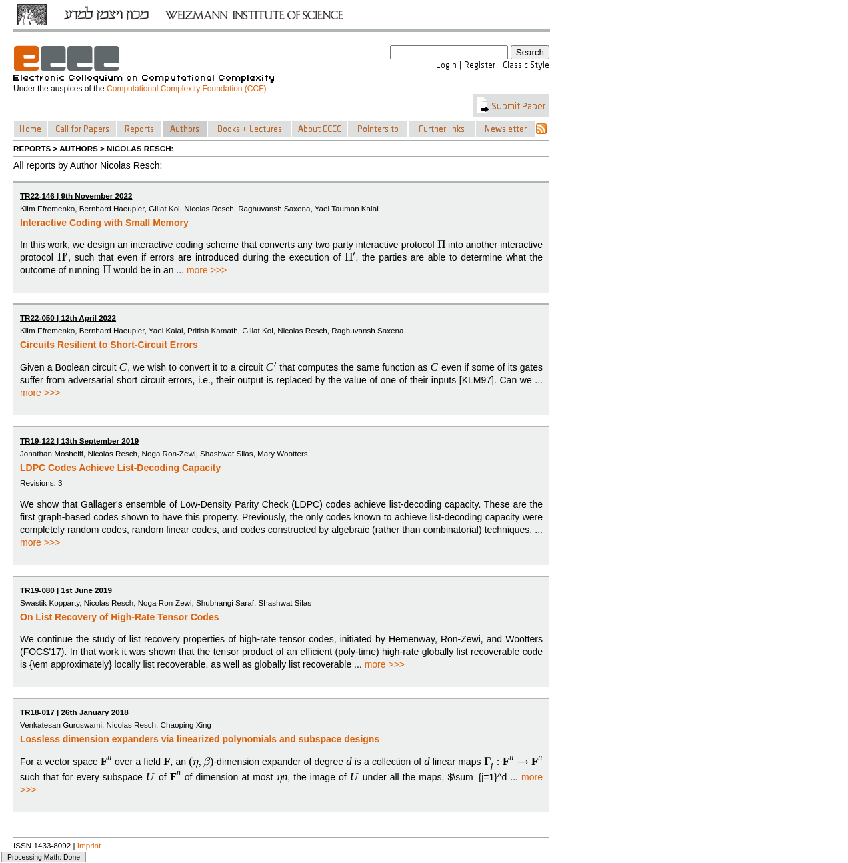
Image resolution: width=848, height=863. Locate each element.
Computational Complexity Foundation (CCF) (186, 88)
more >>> (207, 270)
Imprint (89, 845)
